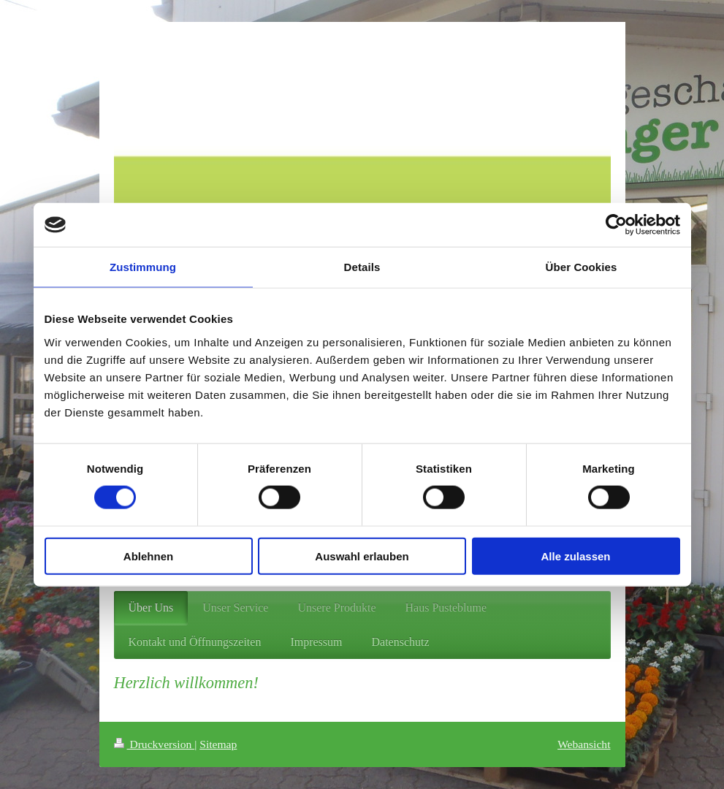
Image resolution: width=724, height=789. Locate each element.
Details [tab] (362, 267)
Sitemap (218, 744)
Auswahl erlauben (361, 555)
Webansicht (583, 744)
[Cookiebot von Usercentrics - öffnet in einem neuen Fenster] (616, 225)
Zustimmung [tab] (143, 267)
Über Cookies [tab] (581, 267)
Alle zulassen (575, 555)
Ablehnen (148, 555)
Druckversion (154, 744)
